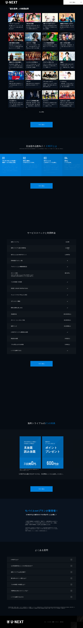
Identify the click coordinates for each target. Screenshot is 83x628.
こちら (28, 276)
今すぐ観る (72, 2)
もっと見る (41, 111)
